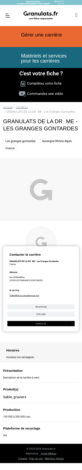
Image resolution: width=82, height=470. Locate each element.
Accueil (7, 107)
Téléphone (41, 307)
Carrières (22, 107)
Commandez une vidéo (41, 94)
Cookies (22, 458)
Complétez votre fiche (41, 83)
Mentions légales (54, 458)
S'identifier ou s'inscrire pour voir (24, 295)
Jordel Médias (48, 453)
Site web (41, 314)
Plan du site (36, 458)
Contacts (54, 324)
